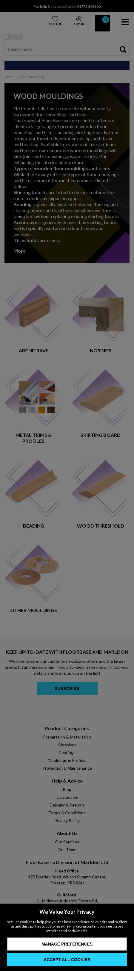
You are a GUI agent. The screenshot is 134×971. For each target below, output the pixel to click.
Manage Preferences (67, 944)
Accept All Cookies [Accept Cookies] (67, 959)
